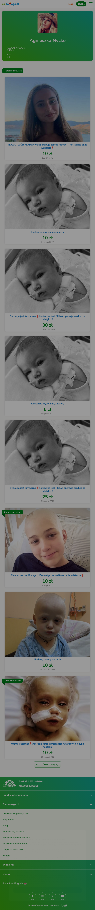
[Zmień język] (8, 826)
